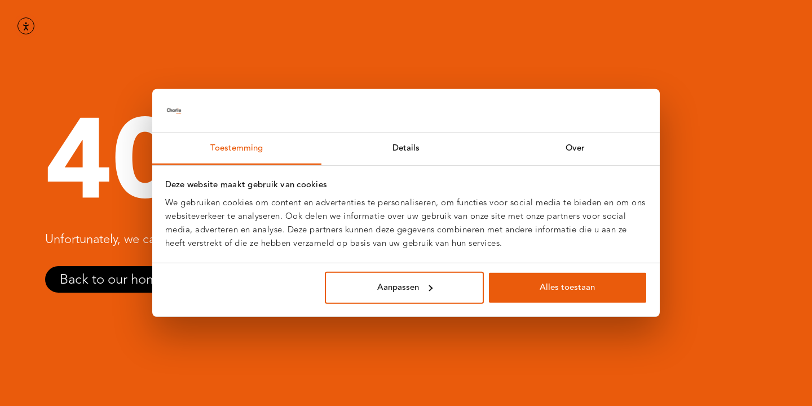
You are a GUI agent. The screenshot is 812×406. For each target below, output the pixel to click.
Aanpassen (405, 287)
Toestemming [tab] (236, 148)
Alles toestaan (567, 287)
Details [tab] (406, 148)
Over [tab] (575, 148)
